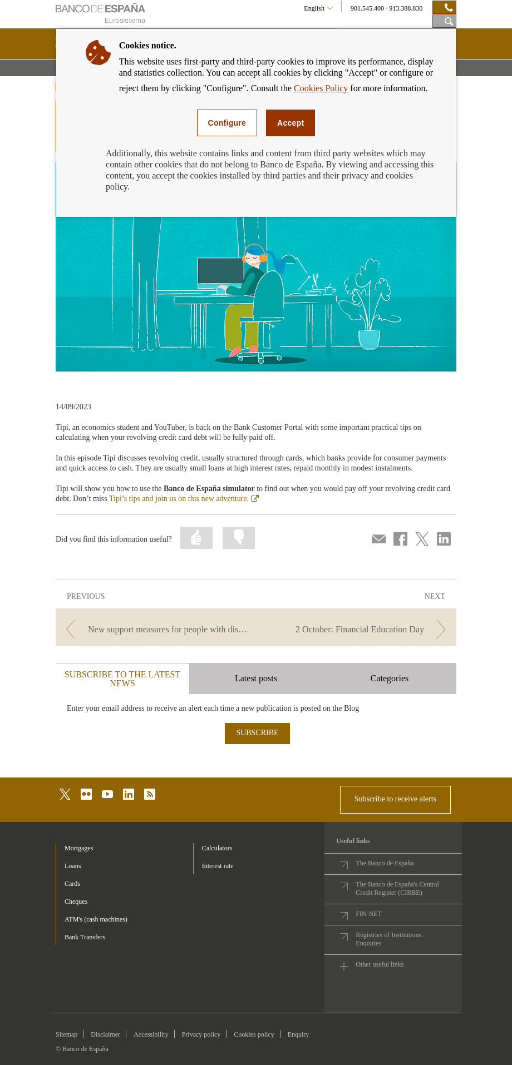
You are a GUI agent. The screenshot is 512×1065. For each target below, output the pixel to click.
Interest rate (218, 866)
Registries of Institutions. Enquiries (389, 939)
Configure (227, 122)
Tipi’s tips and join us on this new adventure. (184, 498)
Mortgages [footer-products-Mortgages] (79, 848)
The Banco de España (384, 863)
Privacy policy (201, 1034)
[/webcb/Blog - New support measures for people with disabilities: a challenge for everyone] (154, 629)
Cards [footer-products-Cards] (72, 884)
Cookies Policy (321, 88)
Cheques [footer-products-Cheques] (76, 901)
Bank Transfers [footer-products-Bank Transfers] (85, 937)
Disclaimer (105, 1034)
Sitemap (66, 1034)
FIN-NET (369, 914)
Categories (389, 678)
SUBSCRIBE (257, 733)
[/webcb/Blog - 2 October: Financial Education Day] (357, 629)
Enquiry (298, 1034)
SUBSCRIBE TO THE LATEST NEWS (122, 679)
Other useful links (379, 964)
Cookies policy (254, 1034)
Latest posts (256, 678)
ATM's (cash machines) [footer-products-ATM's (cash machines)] (96, 919)
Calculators (217, 848)
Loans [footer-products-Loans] (73, 866)
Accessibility (151, 1034)
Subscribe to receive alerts (395, 799)
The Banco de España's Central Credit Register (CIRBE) (397, 888)
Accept (290, 122)
